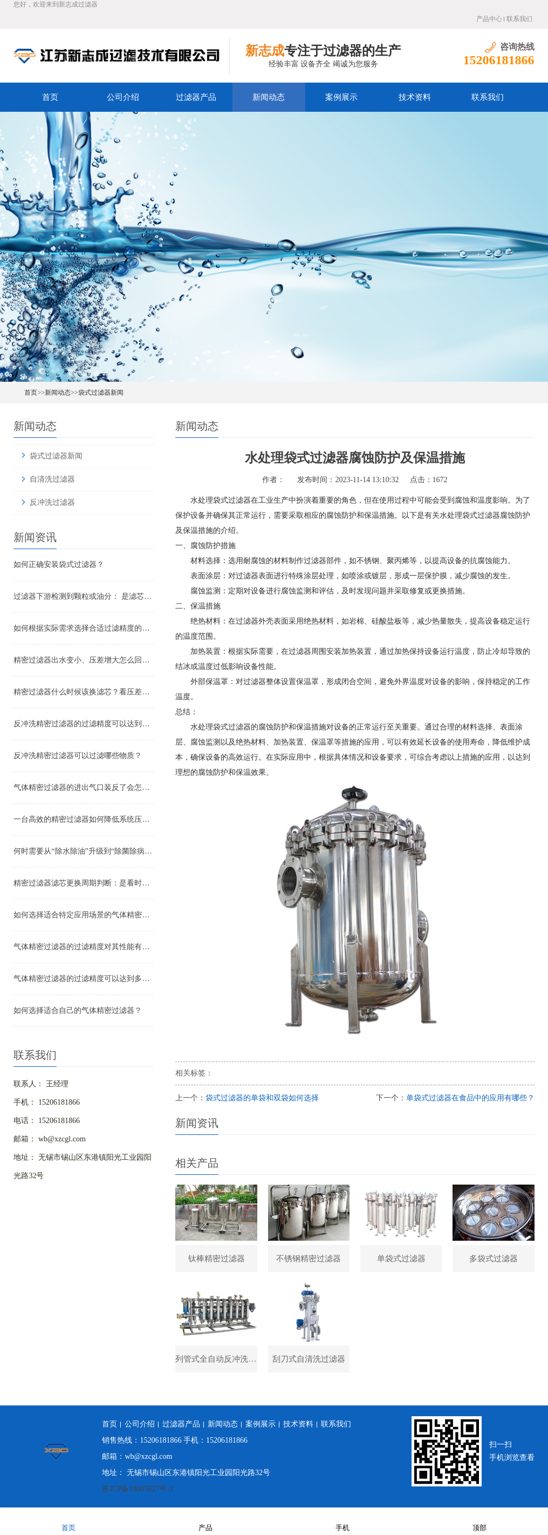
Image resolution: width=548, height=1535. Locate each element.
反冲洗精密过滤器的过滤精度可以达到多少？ (83, 724)
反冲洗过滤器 (52, 502)
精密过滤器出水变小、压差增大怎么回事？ (83, 660)
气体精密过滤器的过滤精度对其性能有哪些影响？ (83, 947)
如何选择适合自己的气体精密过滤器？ (77, 1010)
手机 (342, 1521)
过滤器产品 (196, 97)
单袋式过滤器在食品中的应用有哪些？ (470, 1098)
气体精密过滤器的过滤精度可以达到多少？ (83, 979)
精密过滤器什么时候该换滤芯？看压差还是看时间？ (83, 692)
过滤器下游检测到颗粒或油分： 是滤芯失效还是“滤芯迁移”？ (83, 596)
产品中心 (489, 19)
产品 (205, 1521)
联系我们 (519, 19)
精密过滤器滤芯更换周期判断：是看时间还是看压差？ (83, 883)
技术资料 (415, 97)
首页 (50, 97)
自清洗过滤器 (52, 479)
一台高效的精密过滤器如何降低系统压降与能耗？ (83, 819)
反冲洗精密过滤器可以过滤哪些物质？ (77, 756)
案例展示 (341, 97)
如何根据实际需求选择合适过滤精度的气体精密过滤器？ (83, 628)
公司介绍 (123, 97)
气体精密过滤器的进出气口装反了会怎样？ (83, 787)
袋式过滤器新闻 (101, 392)
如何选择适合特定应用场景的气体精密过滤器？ (83, 915)
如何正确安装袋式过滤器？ (58, 564)
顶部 (479, 1521)
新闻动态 (268, 97)
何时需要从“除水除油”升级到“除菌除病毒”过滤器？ (83, 851)
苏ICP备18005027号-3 (137, 1489)
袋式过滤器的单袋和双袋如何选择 (262, 1098)
